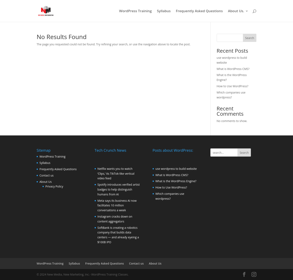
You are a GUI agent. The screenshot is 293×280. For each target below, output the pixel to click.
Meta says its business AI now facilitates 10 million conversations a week (117, 205)
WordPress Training (135, 11)
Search (249, 38)
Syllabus (164, 11)
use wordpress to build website (176, 169)
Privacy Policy (54, 186)
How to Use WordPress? (232, 86)
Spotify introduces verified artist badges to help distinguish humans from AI (118, 189)
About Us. (236, 11)
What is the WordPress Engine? (175, 181)
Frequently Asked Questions (199, 11)
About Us (45, 182)
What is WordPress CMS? (233, 69)
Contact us (46, 175)
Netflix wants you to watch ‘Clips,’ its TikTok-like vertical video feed (115, 173)
